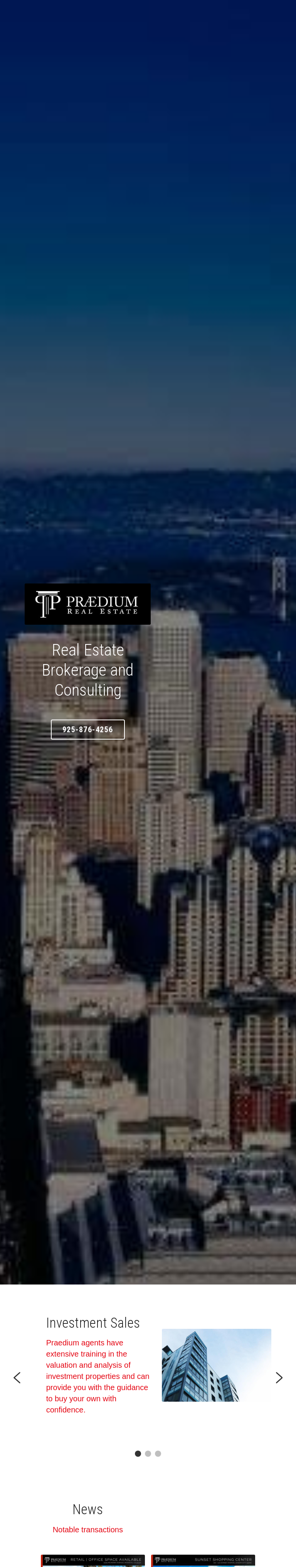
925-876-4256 (148, 716)
